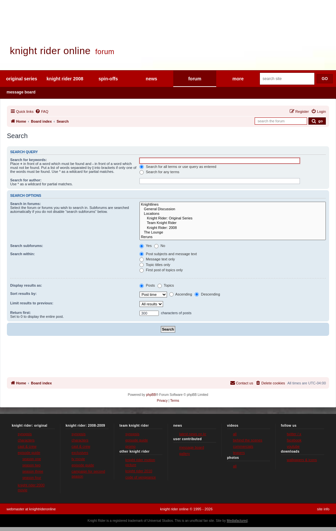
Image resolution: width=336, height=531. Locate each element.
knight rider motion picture (140, 462)
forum (194, 78)
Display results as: (26, 285)
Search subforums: (26, 246)
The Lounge (232, 232)
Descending (207, 294)
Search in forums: (25, 204)
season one (31, 459)
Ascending (180, 294)
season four (31, 478)
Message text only (157, 259)
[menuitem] (41, 111)
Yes (145, 246)
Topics (166, 285)
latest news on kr (192, 434)
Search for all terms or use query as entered (177, 167)
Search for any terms (159, 172)
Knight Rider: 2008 (232, 228)
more (237, 78)
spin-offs (108, 78)
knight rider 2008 (65, 78)
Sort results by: (23, 294)
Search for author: (25, 180)
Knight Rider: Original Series (232, 218)
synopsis (25, 434)
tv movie (78, 459)
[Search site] (287, 78)
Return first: (20, 313)
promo (130, 446)
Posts (147, 285)
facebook (294, 440)
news (151, 78)
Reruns (232, 237)
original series (21, 78)
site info (323, 509)
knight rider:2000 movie (31, 487)
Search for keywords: (28, 160)
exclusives (80, 453)
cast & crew (27, 446)
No (159, 246)
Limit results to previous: (31, 303)
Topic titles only (154, 265)
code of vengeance (140, 477)
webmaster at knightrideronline (31, 509)
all (235, 434)
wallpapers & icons (302, 460)
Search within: (22, 254)
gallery (184, 454)
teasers (239, 453)
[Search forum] (281, 121)
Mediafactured (237, 520)
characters (26, 440)
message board (21, 92)
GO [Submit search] (325, 78)
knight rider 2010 (138, 471)
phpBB (151, 395)
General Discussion (232, 209)
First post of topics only (161, 270)
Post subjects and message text (168, 254)
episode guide (29, 453)
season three (32, 471)
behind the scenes (247, 440)
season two (31, 465)
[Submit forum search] (317, 121)
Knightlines (232, 204)
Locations (232, 214)
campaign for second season (88, 473)
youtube (293, 446)
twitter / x (294, 434)
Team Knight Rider (232, 223)
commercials (243, 446)
